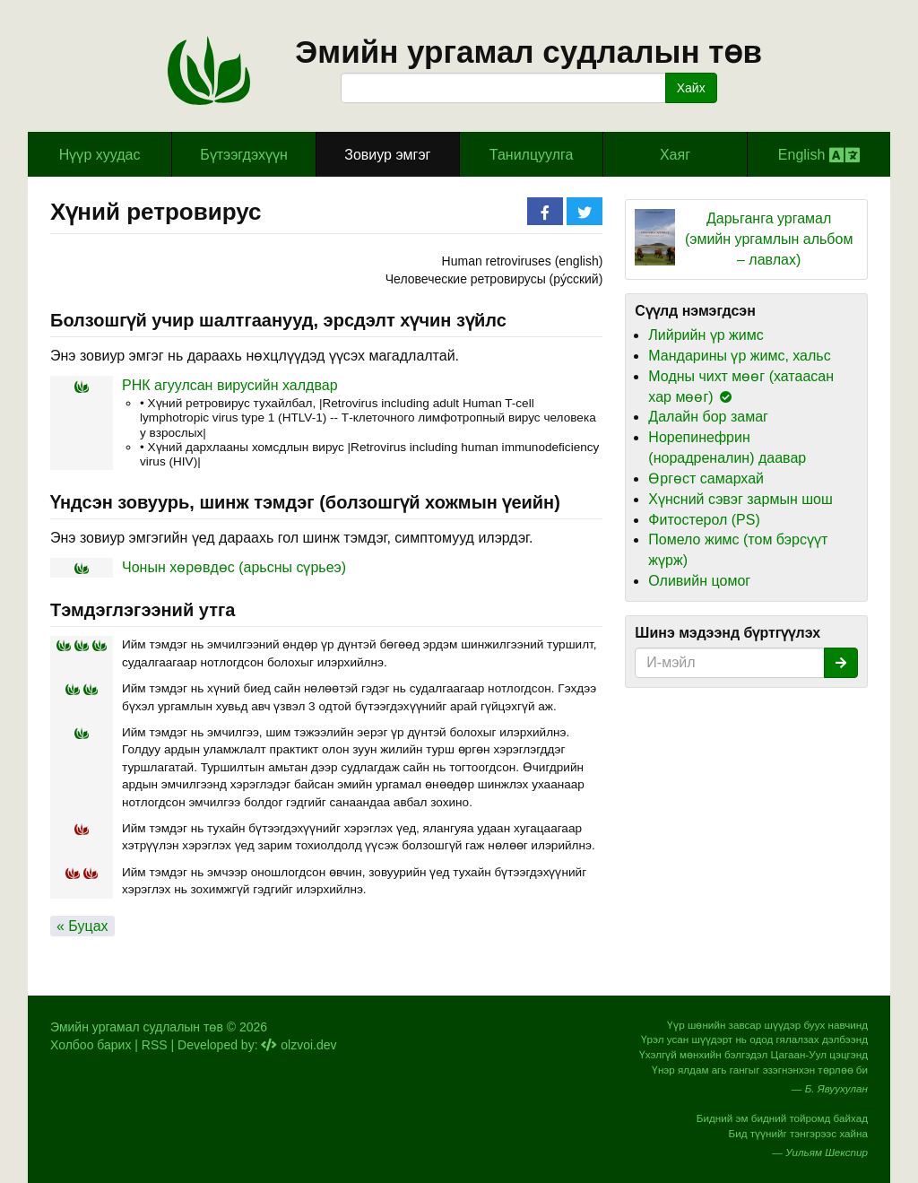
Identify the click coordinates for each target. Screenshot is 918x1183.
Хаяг (675, 154)
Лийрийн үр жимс (705, 335)
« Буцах (82, 926)
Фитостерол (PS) (703, 519)
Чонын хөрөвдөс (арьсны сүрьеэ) (234, 567)
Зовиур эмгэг (387, 154)
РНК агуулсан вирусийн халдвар (230, 385)
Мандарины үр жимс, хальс (739, 355)
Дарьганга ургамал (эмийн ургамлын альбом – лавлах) (769, 239)
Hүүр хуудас (100, 154)
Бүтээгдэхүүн (244, 154)
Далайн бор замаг (708, 416)
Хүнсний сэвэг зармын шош (740, 499)
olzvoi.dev (298, 1045)
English (819, 155)
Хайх (691, 88)
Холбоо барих (90, 1045)
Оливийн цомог (699, 580)
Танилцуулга (531, 154)
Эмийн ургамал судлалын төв (528, 51)
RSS (155, 1045)
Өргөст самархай (706, 478)
